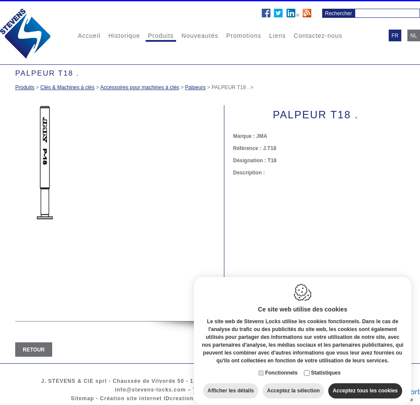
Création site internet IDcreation (146, 398)
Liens (277, 35)
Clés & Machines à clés (67, 87)
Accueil (89, 35)
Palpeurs (195, 87)
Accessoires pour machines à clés (139, 87)
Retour (33, 350)
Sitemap (82, 398)
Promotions (243, 35)
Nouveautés (200, 35)
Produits (160, 35)
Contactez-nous (318, 35)
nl (413, 36)
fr (395, 36)
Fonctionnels (281, 368)
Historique (124, 35)
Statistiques (325, 368)
